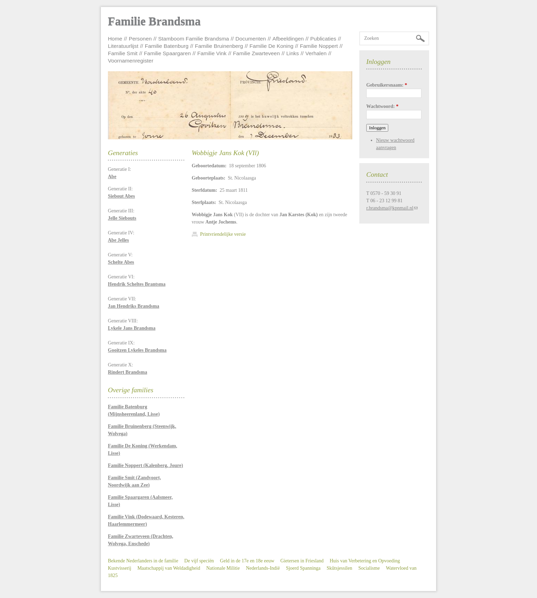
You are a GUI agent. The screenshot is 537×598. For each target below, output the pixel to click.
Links (292, 53)
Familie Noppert (319, 46)
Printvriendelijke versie (223, 234)
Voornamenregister (130, 61)
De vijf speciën (199, 560)
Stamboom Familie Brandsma (193, 39)
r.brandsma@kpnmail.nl (389, 208)
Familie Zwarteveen (256, 53)
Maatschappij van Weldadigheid (168, 568)
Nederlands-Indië (263, 568)
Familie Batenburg (167, 46)
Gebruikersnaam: (386, 85)
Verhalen (316, 53)
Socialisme (369, 568)
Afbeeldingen (288, 39)
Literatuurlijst (123, 46)
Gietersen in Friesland (302, 560)
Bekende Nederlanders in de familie (143, 560)
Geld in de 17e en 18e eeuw (247, 560)
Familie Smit (123, 53)
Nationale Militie (223, 568)
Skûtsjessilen (339, 568)
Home (115, 39)
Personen (140, 39)
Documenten (250, 39)
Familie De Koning (272, 46)
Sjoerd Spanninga (303, 568)
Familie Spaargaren (167, 53)
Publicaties (323, 39)
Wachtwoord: (382, 106)
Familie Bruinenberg (219, 46)
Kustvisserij (119, 568)
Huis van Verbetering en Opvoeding (365, 560)
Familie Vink (212, 53)
